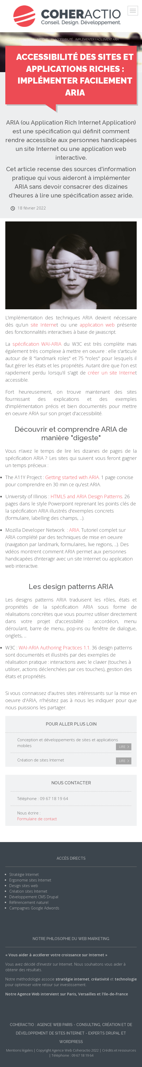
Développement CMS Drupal (33, 896)
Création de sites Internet (74, 761)
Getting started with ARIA (72, 477)
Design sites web (23, 885)
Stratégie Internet (24, 874)
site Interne (43, 325)
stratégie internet (72, 979)
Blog (26, 39)
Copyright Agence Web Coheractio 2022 (67, 1050)
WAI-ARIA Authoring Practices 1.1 (54, 647)
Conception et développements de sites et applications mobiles (74, 743)
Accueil (10, 39)
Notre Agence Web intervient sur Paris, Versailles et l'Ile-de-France (66, 993)
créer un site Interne (111, 372)
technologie (126, 979)
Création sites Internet (28, 891)
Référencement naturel (28, 902)
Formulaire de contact (37, 818)
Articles (42, 39)
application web (97, 325)
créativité (100, 979)
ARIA (74, 530)
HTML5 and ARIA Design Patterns (86, 496)
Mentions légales (19, 1050)
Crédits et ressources (119, 1050)
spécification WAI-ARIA (37, 344)
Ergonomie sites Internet (30, 880)
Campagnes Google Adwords (34, 908)
